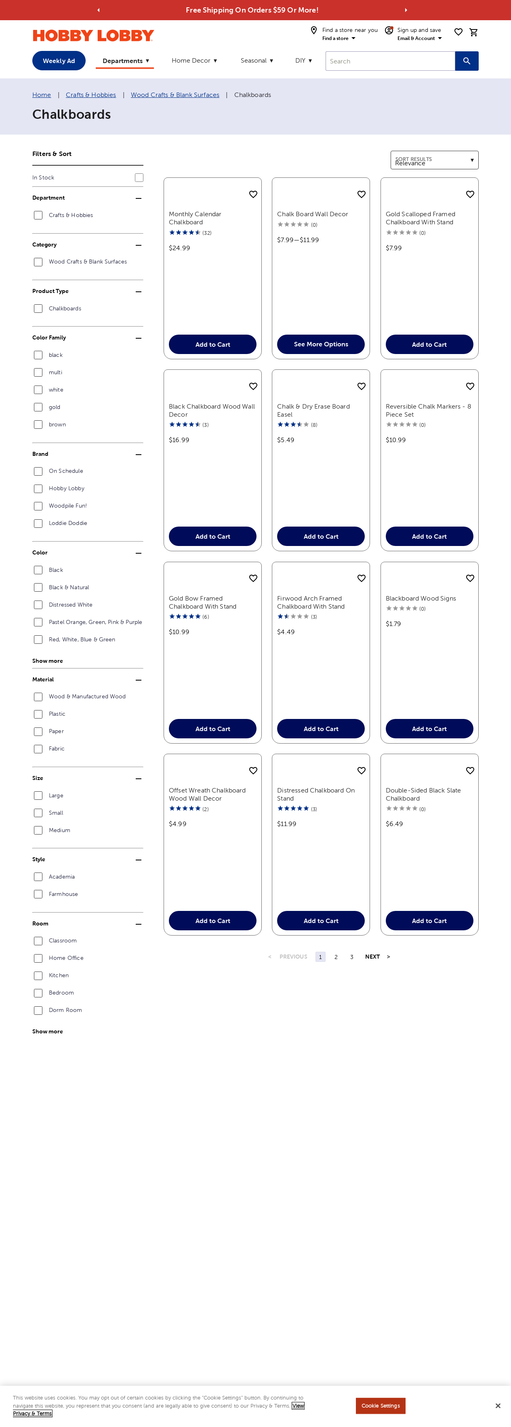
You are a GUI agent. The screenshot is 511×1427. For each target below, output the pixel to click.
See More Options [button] (321, 354)
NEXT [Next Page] (373, 999)
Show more (47, 661)
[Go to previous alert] (98, 10)
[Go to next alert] (406, 10)
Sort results (407, 156)
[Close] (498, 1410)
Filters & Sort (51, 153)
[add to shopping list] (253, 195)
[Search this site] (467, 61)
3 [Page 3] (351, 1000)
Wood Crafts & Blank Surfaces (175, 94)
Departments (123, 60)
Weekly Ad (59, 60)
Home (41, 94)
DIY (300, 60)
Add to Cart (213, 355)
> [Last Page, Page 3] (388, 999)
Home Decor (191, 60)
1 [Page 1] (320, 1000)
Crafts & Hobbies (91, 94)
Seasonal (254, 60)
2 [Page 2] (336, 1000)
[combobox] (390, 61)
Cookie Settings (381, 1409)
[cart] (474, 32)
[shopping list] (458, 32)
